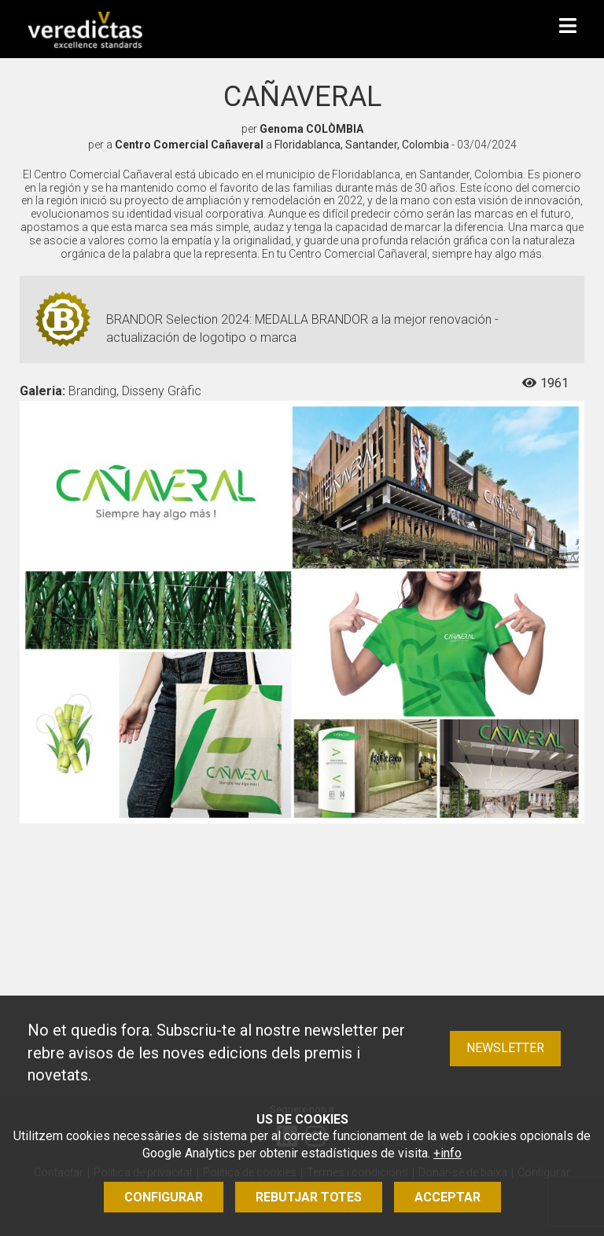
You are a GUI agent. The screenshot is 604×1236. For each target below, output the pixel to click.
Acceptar (447, 1197)
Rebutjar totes (309, 1197)
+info (447, 1153)
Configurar (163, 1197)
